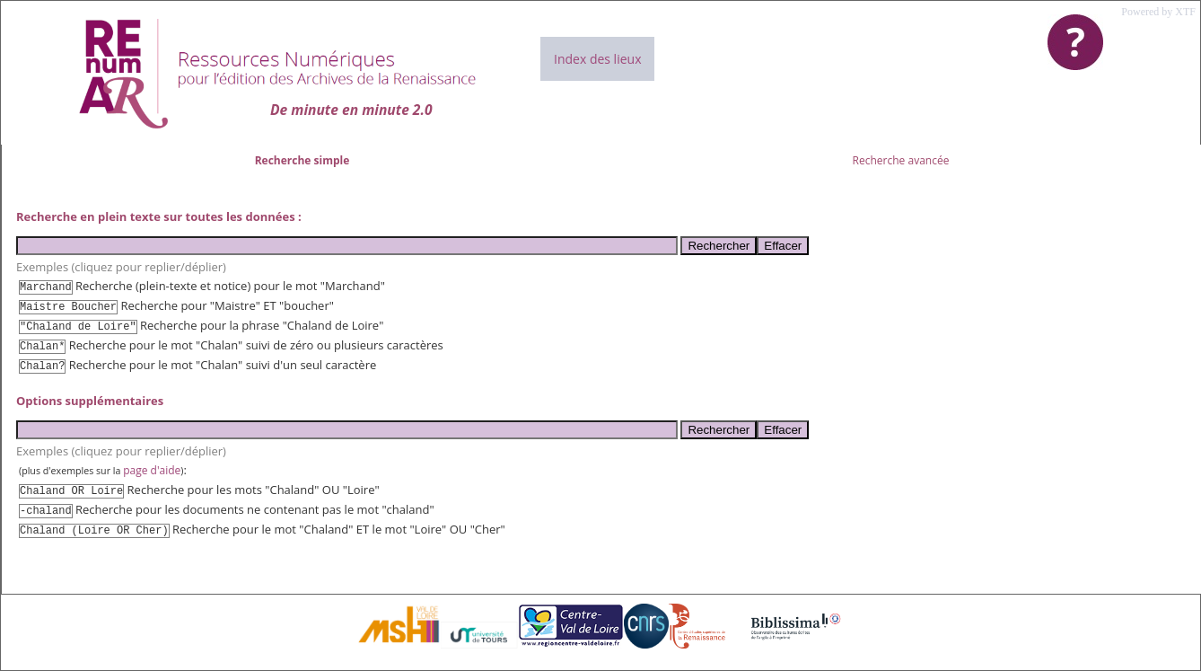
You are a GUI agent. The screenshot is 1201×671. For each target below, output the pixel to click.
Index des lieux (597, 58)
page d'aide (151, 470)
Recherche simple (302, 160)
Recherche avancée (901, 160)
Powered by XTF (1158, 11)
